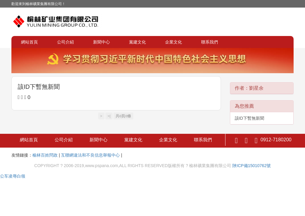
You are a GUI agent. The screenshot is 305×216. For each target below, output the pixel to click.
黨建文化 (137, 42)
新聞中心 (101, 42)
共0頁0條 (123, 116)
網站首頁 (29, 42)
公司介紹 (65, 42)
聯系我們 (209, 42)
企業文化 (173, 42)
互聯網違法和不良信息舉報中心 (90, 155)
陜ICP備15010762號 (251, 165)
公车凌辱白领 (12, 176)
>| (108, 116)
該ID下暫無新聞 (39, 86)
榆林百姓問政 (45, 155)
